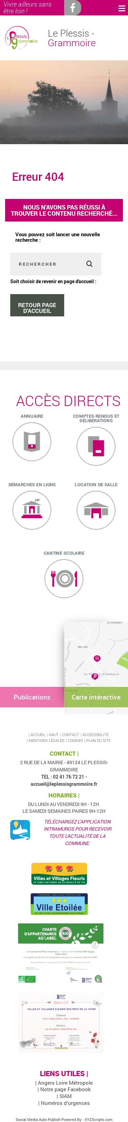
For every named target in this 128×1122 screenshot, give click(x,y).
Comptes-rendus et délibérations (96, 418)
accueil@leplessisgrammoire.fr (64, 784)
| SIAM (64, 1096)
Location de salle (96, 484)
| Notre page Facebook (64, 1089)
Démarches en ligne (32, 484)
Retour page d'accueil (37, 308)
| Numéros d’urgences (64, 1102)
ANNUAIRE (32, 416)
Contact (70, 734)
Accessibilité (96, 734)
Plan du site (98, 740)
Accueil (38, 734)
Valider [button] (89, 264)
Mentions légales (47, 740)
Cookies (75, 740)
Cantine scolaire (64, 553)
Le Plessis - (72, 38)
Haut (54, 734)
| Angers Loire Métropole (64, 1082)
